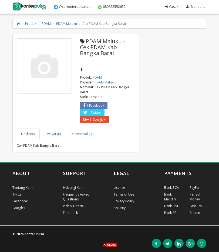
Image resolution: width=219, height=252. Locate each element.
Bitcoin (195, 212)
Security (120, 208)
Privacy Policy (124, 201)
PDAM (46, 23)
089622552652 (112, 6)
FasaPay (196, 206)
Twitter (92, 112)
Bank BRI (170, 212)
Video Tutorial (74, 206)
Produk (30, 23)
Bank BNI (171, 206)
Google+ (94, 119)
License (119, 187)
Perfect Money (195, 196)
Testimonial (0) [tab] (81, 134)
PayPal (195, 187)
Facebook (93, 105)
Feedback (70, 212)
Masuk (171, 6)
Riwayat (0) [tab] (53, 134)
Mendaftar (196, 6)
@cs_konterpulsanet (72, 6)
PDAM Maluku (66, 23)
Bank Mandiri (170, 196)
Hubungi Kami (73, 187)
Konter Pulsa (34, 234)
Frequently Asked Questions (76, 196)
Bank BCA (171, 187)
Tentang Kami (22, 187)
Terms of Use (124, 194)
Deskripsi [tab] (28, 134)
